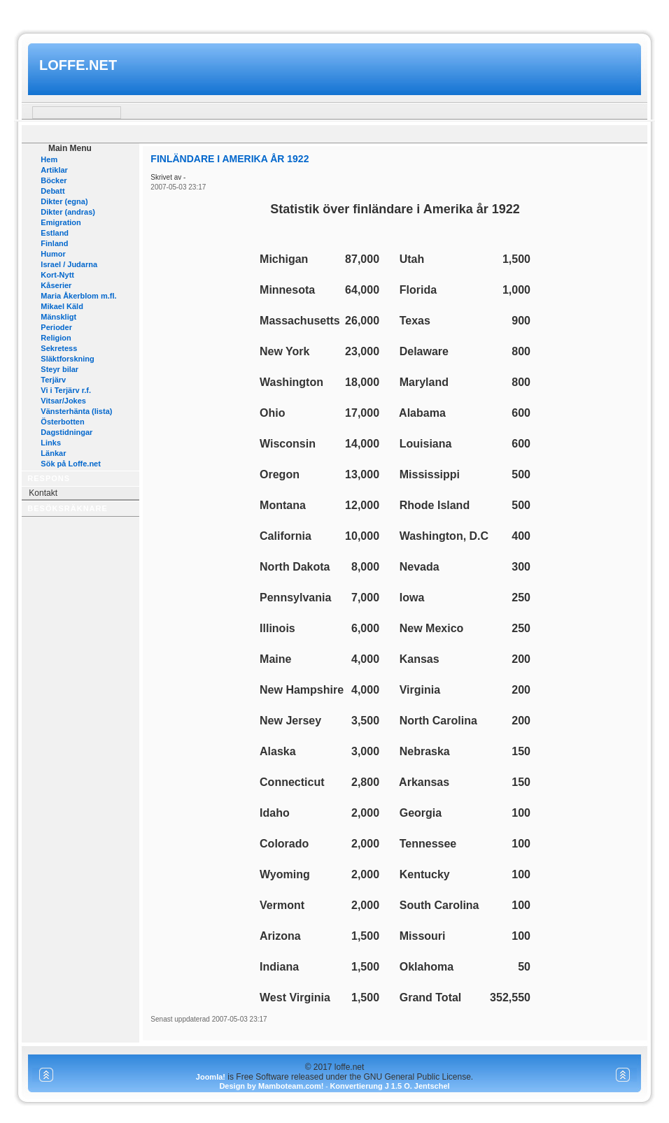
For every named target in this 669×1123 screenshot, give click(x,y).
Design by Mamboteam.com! (271, 1086)
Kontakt (43, 493)
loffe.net (78, 65)
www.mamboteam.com (334, 13)
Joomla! (210, 1077)
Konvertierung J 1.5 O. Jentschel (389, 1086)
